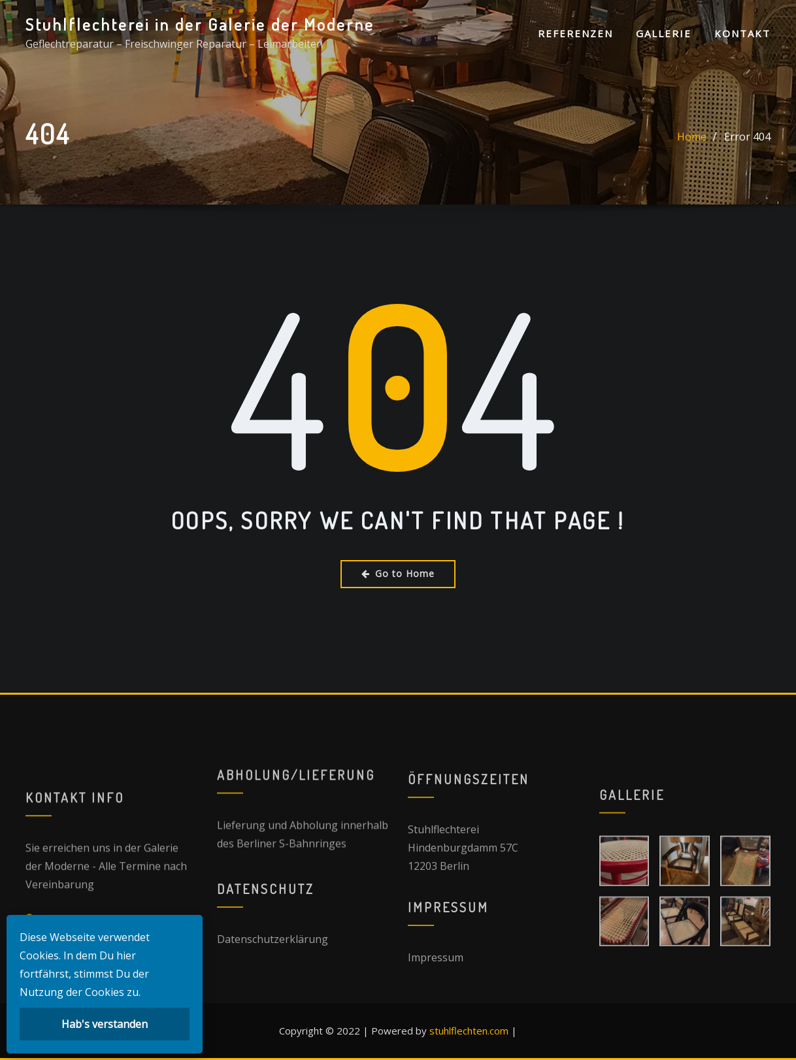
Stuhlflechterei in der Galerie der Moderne (199, 24)
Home (691, 150)
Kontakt (742, 33)
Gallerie (663, 33)
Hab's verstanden (104, 1024)
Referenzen (575, 33)
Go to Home (398, 573)
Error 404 (747, 150)
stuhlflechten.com (468, 1030)
